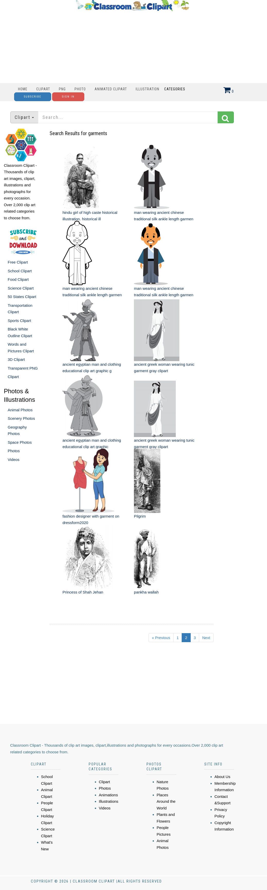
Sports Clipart (19, 320)
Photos (14, 451)
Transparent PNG (23, 368)
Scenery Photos (21, 418)
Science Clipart (21, 288)
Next (206, 637)
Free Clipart (18, 262)
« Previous (161, 637)
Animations (108, 795)
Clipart (43, 89)
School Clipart (20, 271)
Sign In (68, 96)
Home (22, 89)
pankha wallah (146, 592)
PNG (62, 89)
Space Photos (20, 442)
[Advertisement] (132, 47)
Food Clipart (18, 279)
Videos (14, 459)
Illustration (147, 89)
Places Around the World (166, 801)
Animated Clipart (111, 89)
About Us (223, 776)
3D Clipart (16, 359)
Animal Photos (20, 410)
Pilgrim (140, 516)
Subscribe (32, 96)
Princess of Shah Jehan (82, 592)
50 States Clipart (22, 296)
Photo (80, 89)
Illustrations (108, 801)
